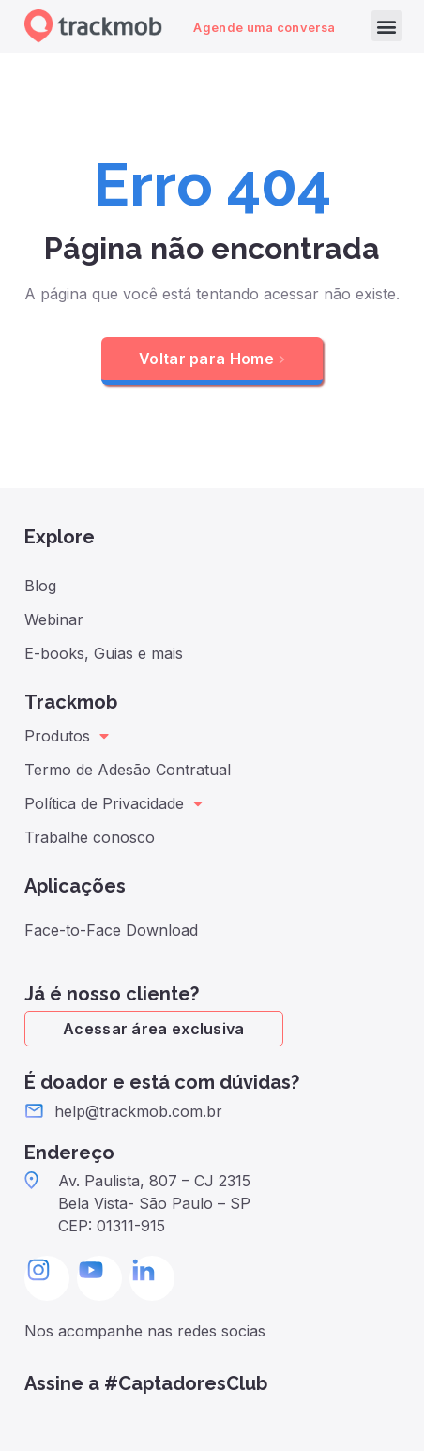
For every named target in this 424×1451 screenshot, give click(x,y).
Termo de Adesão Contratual (127, 769)
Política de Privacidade (113, 803)
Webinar (53, 619)
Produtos (66, 736)
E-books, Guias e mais (103, 653)
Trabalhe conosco (89, 837)
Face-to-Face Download (111, 930)
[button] (386, 25)
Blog (40, 585)
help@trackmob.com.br (138, 1111)
